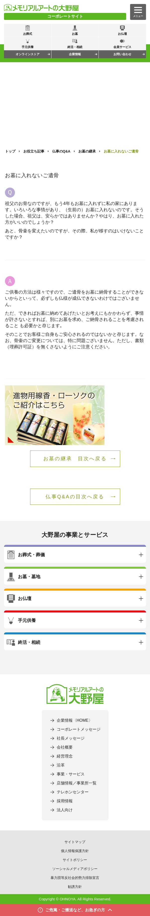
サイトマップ (74, 842)
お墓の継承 (87, 151)
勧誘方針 (75, 887)
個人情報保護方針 (75, 851)
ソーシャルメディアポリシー (75, 869)
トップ (10, 151)
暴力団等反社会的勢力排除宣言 (74, 878)
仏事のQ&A (61, 151)
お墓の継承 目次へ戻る (75, 458)
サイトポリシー (75, 860)
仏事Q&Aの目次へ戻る (75, 496)
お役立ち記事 (33, 151)
